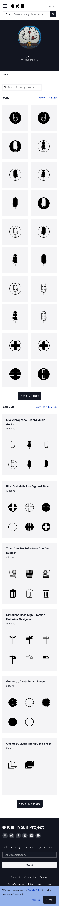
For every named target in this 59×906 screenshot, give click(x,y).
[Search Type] (7, 14)
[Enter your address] (29, 855)
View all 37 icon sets (46, 406)
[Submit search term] (53, 14)
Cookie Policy (35, 890)
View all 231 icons (48, 97)
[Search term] (31, 14)
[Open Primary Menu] (5, 6)
